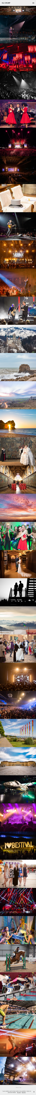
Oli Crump (6, 3)
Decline (24, 1092)
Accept (19, 1092)
